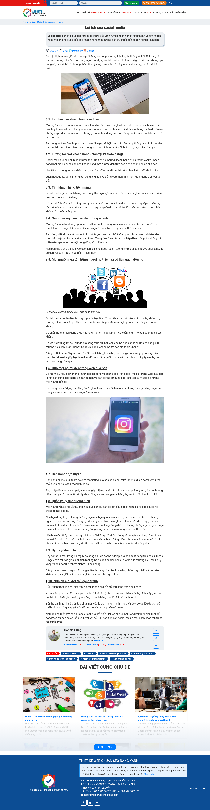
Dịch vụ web (160, 12)
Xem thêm (149, 774)
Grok (63, 50)
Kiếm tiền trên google (94, 658)
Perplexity (76, 50)
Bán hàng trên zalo (143, 653)
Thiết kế (93, 12)
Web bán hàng (119, 12)
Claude (88, 50)
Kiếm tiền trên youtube (114, 653)
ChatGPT (52, 50)
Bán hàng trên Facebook (62, 658)
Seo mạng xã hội (122, 658)
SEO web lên (142, 12)
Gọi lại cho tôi (131, 3)
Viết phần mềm (178, 12)
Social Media (71, 653)
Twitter (90, 653)
